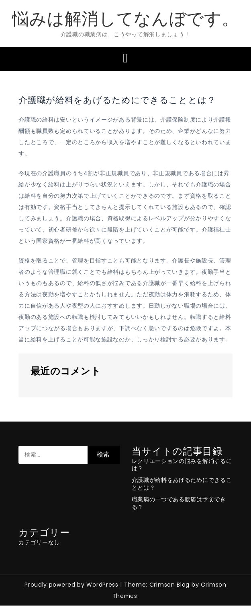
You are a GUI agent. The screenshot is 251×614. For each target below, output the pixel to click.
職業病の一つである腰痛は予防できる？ (179, 503)
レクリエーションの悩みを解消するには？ (182, 465)
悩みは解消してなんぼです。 (125, 19)
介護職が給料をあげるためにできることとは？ (182, 484)
